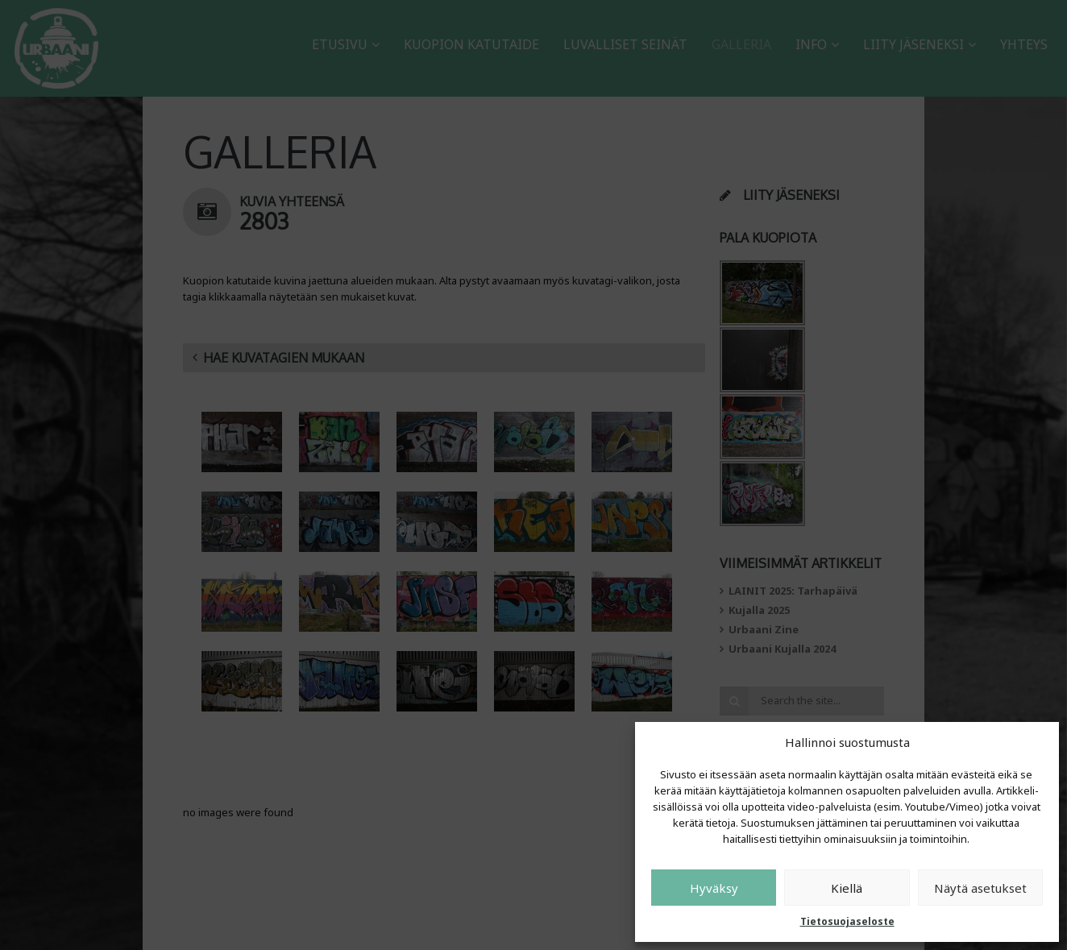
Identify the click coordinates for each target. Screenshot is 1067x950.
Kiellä (846, 888)
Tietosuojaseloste (847, 921)
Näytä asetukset (980, 888)
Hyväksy (714, 888)
